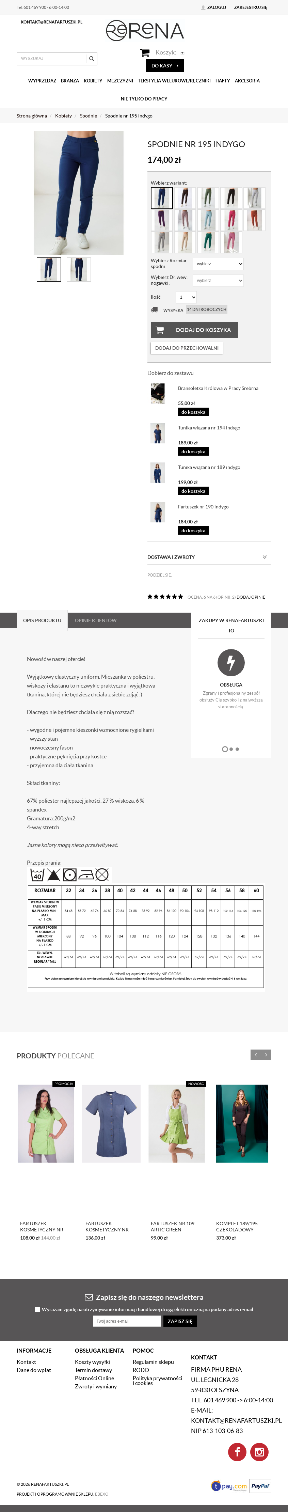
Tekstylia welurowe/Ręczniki (174, 80)
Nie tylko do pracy (144, 98)
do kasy (164, 65)
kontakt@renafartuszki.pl (51, 22)
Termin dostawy (93, 1370)
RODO (141, 1370)
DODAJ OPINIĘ (251, 597)
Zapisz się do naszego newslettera (144, 1297)
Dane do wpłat (34, 1370)
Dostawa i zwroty (207, 557)
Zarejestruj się (250, 7)
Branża (70, 80)
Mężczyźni (120, 80)
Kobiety (93, 80)
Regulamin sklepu (153, 1362)
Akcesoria (247, 80)
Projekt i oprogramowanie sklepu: (63, 1494)
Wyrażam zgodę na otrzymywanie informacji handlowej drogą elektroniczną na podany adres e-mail (147, 1309)
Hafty (222, 80)
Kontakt (26, 1362)
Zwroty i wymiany (96, 1386)
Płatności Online (94, 1378)
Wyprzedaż (42, 80)
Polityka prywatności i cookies (157, 1380)
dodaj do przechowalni (187, 348)
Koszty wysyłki (92, 1362)
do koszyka (193, 412)
